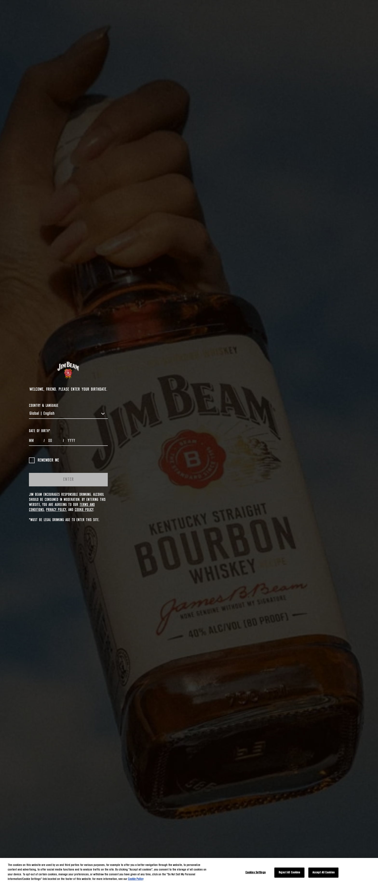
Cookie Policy (84, 510)
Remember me (44, 460)
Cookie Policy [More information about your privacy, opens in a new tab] (135, 879)
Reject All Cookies (289, 872)
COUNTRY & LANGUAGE (43, 406)
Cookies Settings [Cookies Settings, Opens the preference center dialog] (255, 872)
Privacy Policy (56, 510)
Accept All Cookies (323, 872)
